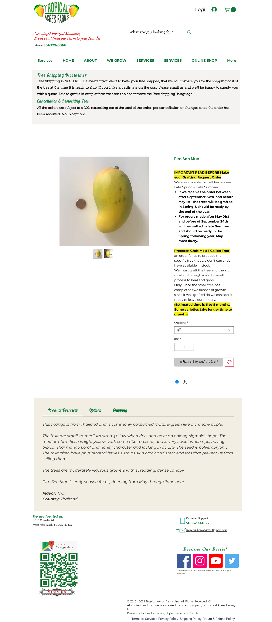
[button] (230, 9)
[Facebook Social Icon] (184, 561)
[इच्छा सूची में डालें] (229, 362)
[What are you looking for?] (152, 32)
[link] (63, 410)
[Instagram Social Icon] (200, 561)
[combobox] (204, 330)
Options (181, 323)
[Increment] (190, 347)
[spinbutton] (184, 347)
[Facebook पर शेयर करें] (177, 381)
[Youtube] (216, 561)
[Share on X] (185, 381)
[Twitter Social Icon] (232, 561)
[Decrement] (177, 347)
